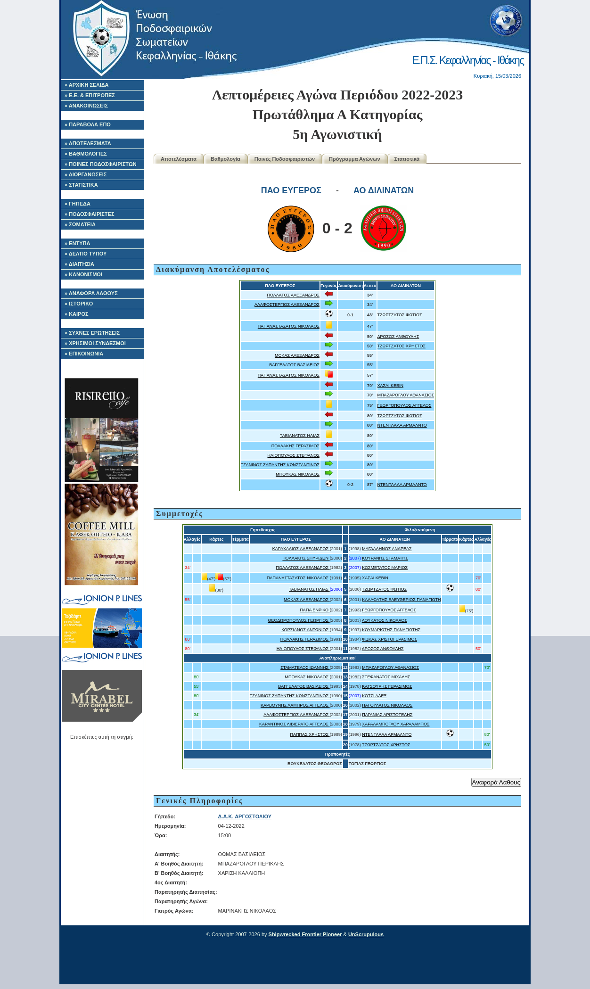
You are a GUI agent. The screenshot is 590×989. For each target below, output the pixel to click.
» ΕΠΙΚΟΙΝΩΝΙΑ (84, 353)
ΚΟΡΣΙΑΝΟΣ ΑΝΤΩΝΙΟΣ (305, 629)
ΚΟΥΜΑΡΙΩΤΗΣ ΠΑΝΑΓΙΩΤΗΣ (391, 629)
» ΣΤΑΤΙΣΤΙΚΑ (81, 185)
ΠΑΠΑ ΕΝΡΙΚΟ (314, 610)
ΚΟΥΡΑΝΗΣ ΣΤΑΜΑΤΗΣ (385, 558)
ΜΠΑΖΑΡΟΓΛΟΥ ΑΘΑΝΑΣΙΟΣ (405, 395)
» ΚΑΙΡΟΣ (77, 314)
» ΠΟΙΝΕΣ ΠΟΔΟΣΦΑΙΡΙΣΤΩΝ (101, 164)
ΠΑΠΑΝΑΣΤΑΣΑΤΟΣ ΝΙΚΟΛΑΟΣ (289, 326)
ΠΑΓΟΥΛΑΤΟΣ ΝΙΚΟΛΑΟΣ (387, 705)
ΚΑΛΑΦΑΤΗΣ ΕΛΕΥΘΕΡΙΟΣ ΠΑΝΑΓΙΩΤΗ (401, 599)
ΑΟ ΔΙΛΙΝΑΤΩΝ (383, 190)
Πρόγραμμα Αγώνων (354, 159)
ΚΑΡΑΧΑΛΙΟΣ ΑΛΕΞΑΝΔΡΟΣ (301, 548)
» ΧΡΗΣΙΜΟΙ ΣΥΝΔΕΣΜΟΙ (95, 343)
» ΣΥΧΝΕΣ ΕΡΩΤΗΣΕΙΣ (92, 333)
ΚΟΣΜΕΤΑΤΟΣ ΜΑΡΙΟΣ (385, 567)
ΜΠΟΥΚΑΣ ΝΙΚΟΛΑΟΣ (298, 474)
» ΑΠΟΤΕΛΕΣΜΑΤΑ (88, 143)
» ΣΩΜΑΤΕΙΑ (80, 224)
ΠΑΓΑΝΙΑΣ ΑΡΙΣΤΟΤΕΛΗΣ (387, 714)
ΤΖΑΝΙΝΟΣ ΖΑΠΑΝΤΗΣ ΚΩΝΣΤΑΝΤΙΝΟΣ (280, 464)
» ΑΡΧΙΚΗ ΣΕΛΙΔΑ (87, 85)
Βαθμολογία (225, 159)
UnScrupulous (366, 934)
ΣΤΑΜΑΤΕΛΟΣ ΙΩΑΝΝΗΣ (304, 667)
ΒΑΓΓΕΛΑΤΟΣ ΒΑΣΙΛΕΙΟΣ (294, 365)
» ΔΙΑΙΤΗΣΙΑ (79, 264)
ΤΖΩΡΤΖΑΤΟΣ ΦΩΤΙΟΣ (399, 315)
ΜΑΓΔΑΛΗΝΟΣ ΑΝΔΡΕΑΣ (386, 548)
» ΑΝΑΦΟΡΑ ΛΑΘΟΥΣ (91, 293)
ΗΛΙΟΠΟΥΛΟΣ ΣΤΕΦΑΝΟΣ (294, 455)
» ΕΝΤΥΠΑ (77, 243)
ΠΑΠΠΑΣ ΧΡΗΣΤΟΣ (310, 734)
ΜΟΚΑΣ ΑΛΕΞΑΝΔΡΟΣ (297, 355)
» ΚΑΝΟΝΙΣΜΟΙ (83, 274)
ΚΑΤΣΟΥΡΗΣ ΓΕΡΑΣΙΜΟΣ (387, 686)
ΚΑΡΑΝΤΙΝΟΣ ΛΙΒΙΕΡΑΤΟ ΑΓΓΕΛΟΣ (294, 724)
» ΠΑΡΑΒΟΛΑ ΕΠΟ (88, 124)
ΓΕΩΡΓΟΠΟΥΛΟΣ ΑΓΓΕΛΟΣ (404, 405)
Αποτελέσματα (179, 159)
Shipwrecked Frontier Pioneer (305, 934)
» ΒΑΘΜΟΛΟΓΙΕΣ (86, 154)
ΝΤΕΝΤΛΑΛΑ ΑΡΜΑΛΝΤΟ (402, 425)
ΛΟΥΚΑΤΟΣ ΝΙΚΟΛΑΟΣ (384, 620)
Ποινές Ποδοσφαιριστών (284, 159)
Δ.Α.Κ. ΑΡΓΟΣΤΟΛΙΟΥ (244, 816)
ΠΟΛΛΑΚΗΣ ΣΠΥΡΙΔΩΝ (305, 558)
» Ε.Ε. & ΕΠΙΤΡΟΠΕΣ (90, 95)
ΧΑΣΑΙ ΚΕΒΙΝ (390, 385)
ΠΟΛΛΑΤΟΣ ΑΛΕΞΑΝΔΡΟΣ (293, 295)
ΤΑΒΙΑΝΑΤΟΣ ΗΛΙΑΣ (300, 435)
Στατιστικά (407, 159)
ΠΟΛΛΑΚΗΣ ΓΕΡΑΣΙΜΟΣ (295, 446)
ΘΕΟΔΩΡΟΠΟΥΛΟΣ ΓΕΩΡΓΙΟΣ (298, 620)
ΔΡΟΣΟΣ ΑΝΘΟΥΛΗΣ (398, 336)
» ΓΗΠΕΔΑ (77, 203)
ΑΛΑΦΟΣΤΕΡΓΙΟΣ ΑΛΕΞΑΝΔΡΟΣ (287, 304)
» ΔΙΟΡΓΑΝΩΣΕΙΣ (86, 174)
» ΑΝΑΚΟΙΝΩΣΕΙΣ (86, 105)
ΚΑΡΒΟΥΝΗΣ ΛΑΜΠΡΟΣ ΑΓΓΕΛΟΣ (295, 705)
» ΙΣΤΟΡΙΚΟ (79, 303)
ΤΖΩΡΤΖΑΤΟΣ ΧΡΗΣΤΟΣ (401, 346)
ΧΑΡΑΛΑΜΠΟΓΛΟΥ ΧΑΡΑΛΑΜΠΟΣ (395, 724)
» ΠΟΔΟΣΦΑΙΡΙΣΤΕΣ (90, 214)
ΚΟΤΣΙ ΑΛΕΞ (374, 695)
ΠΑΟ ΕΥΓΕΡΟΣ (291, 190)
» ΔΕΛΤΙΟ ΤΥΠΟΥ (86, 253)
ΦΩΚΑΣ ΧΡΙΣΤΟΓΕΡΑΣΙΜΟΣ (389, 639)
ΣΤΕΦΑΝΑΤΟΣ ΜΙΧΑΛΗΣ (386, 677)
